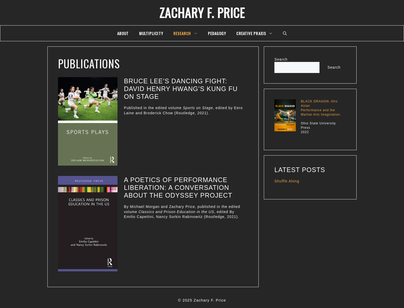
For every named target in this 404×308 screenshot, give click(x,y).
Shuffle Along (286, 181)
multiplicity (151, 33)
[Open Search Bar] (285, 33)
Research (188, 33)
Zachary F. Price (202, 12)
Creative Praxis (257, 33)
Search (281, 59)
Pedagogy (217, 33)
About (123, 33)
